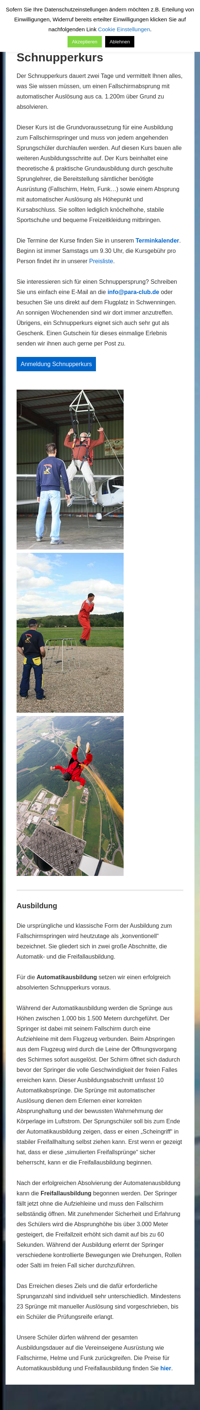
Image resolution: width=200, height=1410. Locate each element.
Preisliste (101, 261)
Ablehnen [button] (120, 41)
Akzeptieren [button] (84, 41)
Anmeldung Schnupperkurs (56, 364)
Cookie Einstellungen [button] (124, 29)
